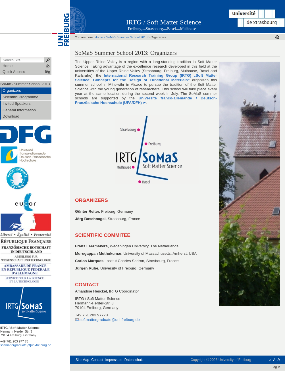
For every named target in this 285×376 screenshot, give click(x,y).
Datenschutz (133, 360)
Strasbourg (154, 29)
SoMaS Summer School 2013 (25, 84)
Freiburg (135, 29)
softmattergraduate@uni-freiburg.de (110, 319)
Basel (171, 29)
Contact (97, 360)
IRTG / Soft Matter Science (163, 22)
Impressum (113, 360)
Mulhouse (188, 29)
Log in (276, 367)
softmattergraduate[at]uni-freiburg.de (25, 345)
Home (99, 37)
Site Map (82, 360)
